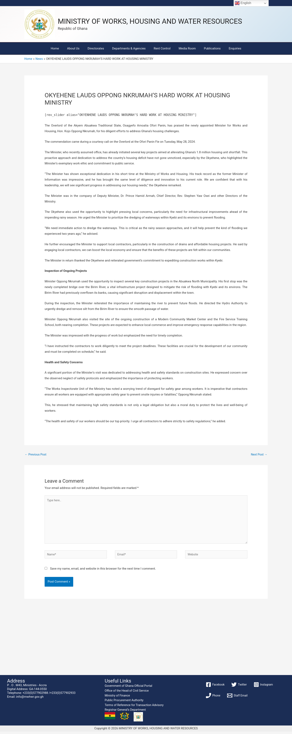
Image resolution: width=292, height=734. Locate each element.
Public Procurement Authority (124, 702)
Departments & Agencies (130, 48)
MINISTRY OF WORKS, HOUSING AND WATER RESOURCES (150, 21)
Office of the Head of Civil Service (127, 693)
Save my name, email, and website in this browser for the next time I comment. (103, 571)
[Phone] (213, 697)
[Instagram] (263, 686)
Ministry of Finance (117, 698)
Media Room (184, 48)
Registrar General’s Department (125, 712)
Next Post (258, 454)
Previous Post (36, 454)
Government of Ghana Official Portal (128, 688)
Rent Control (161, 48)
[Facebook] (215, 686)
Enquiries (228, 48)
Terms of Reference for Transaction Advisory (134, 707)
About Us (78, 48)
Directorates (99, 48)
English (243, 3)
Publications (207, 48)
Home (62, 48)
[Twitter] (239, 686)
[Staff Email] (237, 697)
